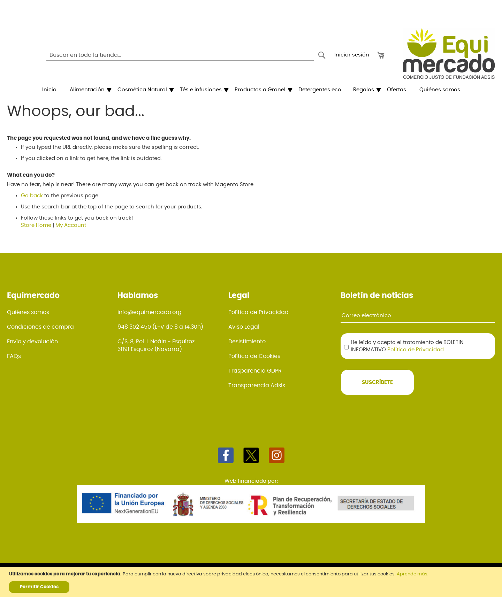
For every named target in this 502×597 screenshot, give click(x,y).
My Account (70, 225)
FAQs (14, 356)
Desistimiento (247, 341)
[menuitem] (49, 90)
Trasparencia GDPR (255, 371)
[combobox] (180, 55)
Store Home (36, 225)
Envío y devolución (32, 341)
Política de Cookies (254, 356)
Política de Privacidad (258, 312)
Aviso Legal (243, 327)
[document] (252, 582)
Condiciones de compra (40, 327)
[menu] (251, 90)
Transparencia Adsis (256, 385)
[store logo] (449, 53)
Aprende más (412, 574)
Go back (32, 195)
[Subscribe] (377, 382)
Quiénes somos (28, 312)
